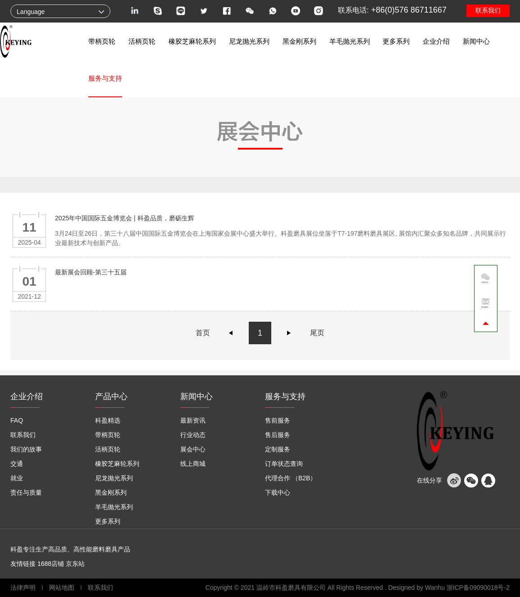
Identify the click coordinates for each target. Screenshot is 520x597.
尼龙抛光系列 (249, 41)
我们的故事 (26, 449)
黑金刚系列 (299, 41)
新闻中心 (476, 41)
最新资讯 (192, 420)
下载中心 (277, 492)
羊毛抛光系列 (349, 41)
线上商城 (192, 463)
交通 (16, 463)
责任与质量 (26, 492)
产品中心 (111, 396)
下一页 (289, 333)
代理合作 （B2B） (290, 478)
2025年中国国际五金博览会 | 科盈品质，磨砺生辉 (124, 218)
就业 (16, 478)
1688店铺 (50, 563)
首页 (203, 333)
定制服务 (277, 449)
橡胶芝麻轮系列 (192, 41)
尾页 (317, 333)
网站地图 (61, 587)
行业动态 (192, 434)
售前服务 (277, 420)
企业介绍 (436, 41)
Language (31, 11)
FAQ (16, 420)
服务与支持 (105, 78)
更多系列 (396, 41)
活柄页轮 (141, 41)
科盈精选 (107, 420)
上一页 (231, 333)
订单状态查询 (284, 463)
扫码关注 (484, 282)
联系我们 (488, 10)
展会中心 (192, 449)
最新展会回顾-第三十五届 (91, 272)
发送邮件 (484, 307)
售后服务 (277, 434)
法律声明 (23, 587)
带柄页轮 (101, 41)
